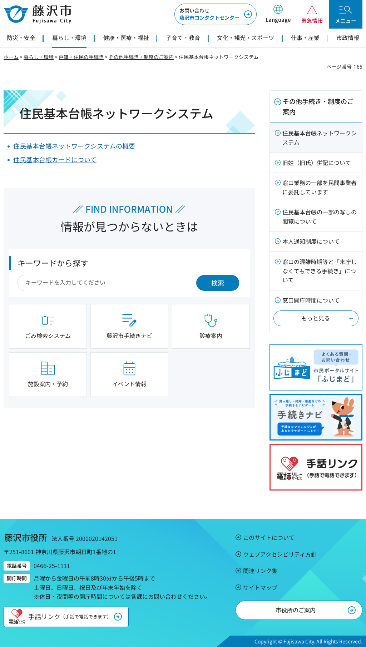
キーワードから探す (53, 262)
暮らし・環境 (39, 56)
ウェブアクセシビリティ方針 (280, 554)
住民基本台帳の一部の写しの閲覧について (319, 216)
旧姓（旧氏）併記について (316, 162)
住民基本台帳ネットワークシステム (319, 137)
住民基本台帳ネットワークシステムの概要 (74, 145)
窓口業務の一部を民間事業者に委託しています (319, 187)
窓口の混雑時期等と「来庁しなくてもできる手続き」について (319, 270)
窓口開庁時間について (311, 300)
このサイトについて (269, 537)
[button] (278, 14)
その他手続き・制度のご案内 (141, 56)
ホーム (11, 56)
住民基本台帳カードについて (55, 159)
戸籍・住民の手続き (81, 56)
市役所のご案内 (296, 610)
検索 (217, 282)
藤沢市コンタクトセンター (209, 14)
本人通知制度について (311, 241)
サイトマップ (260, 587)
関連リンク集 (260, 570)
